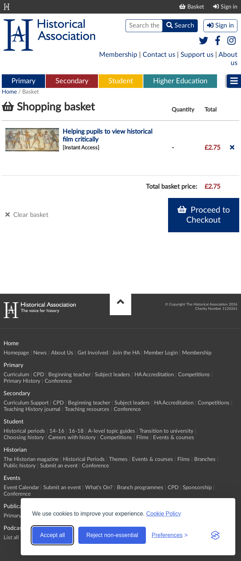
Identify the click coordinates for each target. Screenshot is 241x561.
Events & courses (173, 437)
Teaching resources (87, 409)
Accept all (52, 535)
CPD (38, 374)
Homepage (16, 353)
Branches (205, 459)
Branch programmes (140, 487)
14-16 (56, 431)
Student (120, 81)
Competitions (194, 374)
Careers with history (72, 437)
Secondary (71, 81)
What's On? (99, 487)
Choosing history (24, 437)
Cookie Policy (163, 514)
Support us (197, 54)
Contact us (159, 54)
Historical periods (24, 431)
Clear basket (26, 214)
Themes (118, 459)
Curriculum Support (26, 403)
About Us (62, 353)
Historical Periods (84, 459)
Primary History (22, 381)
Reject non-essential (112, 535)
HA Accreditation (154, 374)
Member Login (161, 353)
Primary (23, 81)
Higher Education (180, 81)
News (40, 353)
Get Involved (93, 353)
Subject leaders (112, 374)
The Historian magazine (31, 459)
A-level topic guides (111, 431)
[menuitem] (23, 81)
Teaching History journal (32, 409)
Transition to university (166, 431)
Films (142, 437)
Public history (20, 465)
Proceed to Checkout (203, 214)
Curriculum (16, 374)
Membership (118, 54)
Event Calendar (21, 487)
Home (9, 92)
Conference (58, 381)
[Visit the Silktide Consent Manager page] (215, 535)
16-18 (76, 431)
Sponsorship (197, 487)
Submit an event (59, 465)
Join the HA (125, 353)
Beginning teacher (69, 374)
